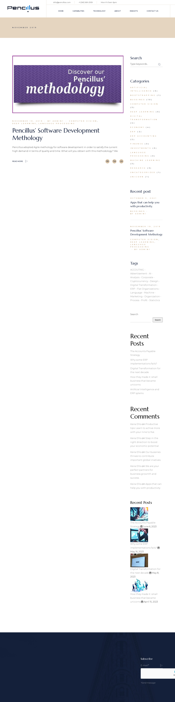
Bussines (137, 100)
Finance (137, 144)
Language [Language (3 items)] (136, 292)
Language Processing (57, 123)
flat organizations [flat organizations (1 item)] (147, 289)
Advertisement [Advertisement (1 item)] (138, 273)
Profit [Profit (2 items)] (144, 300)
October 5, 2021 (143, 198)
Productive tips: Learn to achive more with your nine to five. (145, 428)
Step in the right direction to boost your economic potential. (144, 442)
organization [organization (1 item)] (152, 296)
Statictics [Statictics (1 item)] (154, 300)
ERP (133, 132)
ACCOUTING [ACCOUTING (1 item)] (137, 269)
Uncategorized (143, 172)
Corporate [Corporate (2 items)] (147, 277)
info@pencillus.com (62, 2)
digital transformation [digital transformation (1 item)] (143, 285)
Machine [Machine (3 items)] (149, 292)
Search (134, 314)
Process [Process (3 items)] (134, 300)
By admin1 (56, 121)
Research (138, 168)
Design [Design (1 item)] (154, 281)
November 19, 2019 (27, 121)
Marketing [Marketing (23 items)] (136, 296)
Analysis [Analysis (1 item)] (134, 277)
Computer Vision (83, 121)
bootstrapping (143, 95)
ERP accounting (143, 136)
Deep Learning (24, 123)
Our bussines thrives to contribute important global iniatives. (145, 456)
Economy (137, 127)
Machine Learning (145, 160)
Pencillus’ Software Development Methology (56, 134)
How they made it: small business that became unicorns (144, 381)
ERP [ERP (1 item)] (132, 289)
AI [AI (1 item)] (150, 273)
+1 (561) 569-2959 (86, 2)
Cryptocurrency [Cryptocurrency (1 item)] (139, 281)
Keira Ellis (135, 424)
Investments (140, 148)
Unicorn (137, 177)
